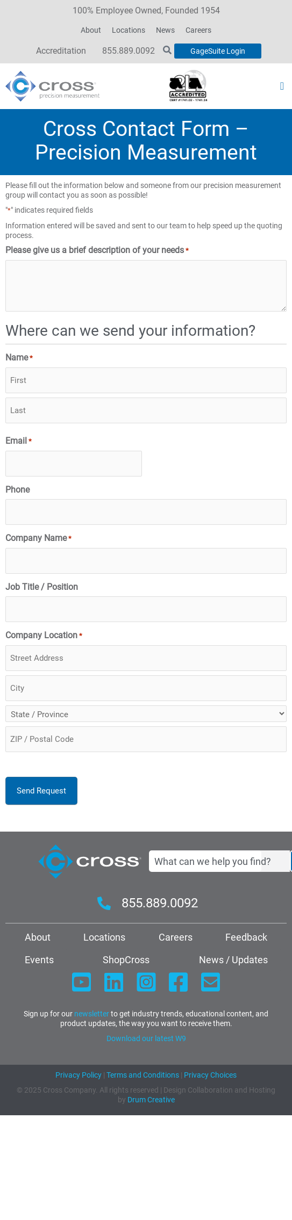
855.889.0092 (128, 51)
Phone (17, 490)
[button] (282, 86)
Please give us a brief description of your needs (97, 251)
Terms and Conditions (142, 1075)
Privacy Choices (210, 1075)
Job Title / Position (41, 587)
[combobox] (219, 861)
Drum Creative (151, 1099)
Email (18, 441)
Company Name (38, 538)
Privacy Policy (78, 1075)
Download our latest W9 (146, 1038)
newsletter (91, 1013)
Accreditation (61, 51)
